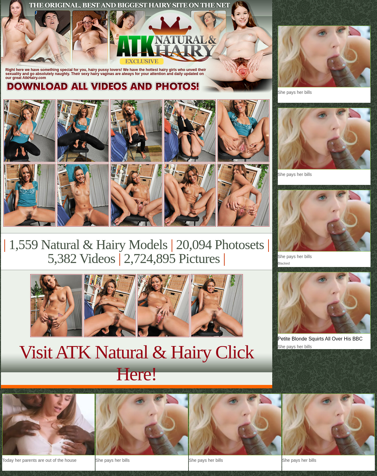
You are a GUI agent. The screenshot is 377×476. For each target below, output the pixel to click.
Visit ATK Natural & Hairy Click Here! (136, 362)
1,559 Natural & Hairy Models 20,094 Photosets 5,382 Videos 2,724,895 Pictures (136, 251)
